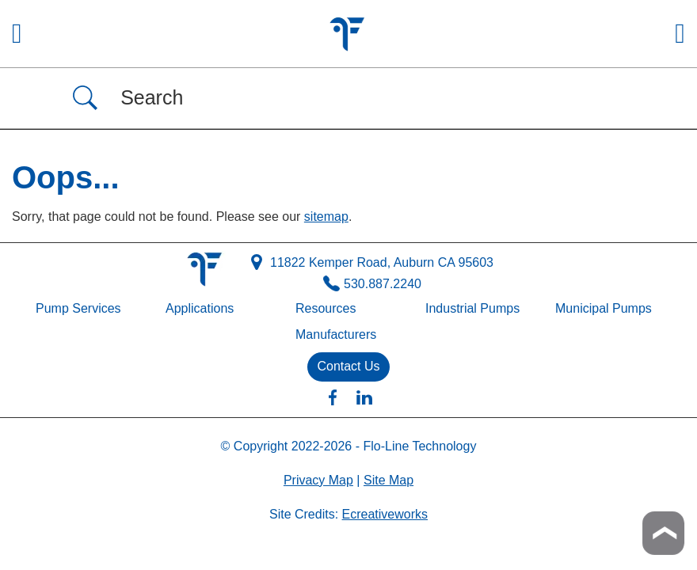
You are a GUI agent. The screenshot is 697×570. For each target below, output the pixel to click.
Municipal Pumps (603, 308)
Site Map (388, 480)
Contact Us (348, 366)
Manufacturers (335, 334)
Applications (200, 308)
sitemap (326, 216)
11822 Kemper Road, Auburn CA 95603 (372, 263)
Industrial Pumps (472, 308)
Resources (325, 308)
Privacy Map (318, 480)
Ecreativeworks (385, 514)
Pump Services (78, 308)
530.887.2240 (372, 285)
